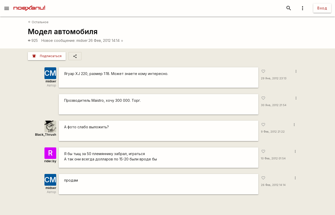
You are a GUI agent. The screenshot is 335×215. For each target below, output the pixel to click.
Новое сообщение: (58, 40)
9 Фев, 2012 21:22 (273, 131)
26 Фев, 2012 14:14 (105, 40)
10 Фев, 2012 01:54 (273, 158)
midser (82, 40)
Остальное (38, 22)
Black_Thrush (45, 134)
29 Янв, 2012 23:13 (273, 78)
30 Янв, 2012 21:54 (273, 105)
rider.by (50, 161)
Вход (322, 8)
